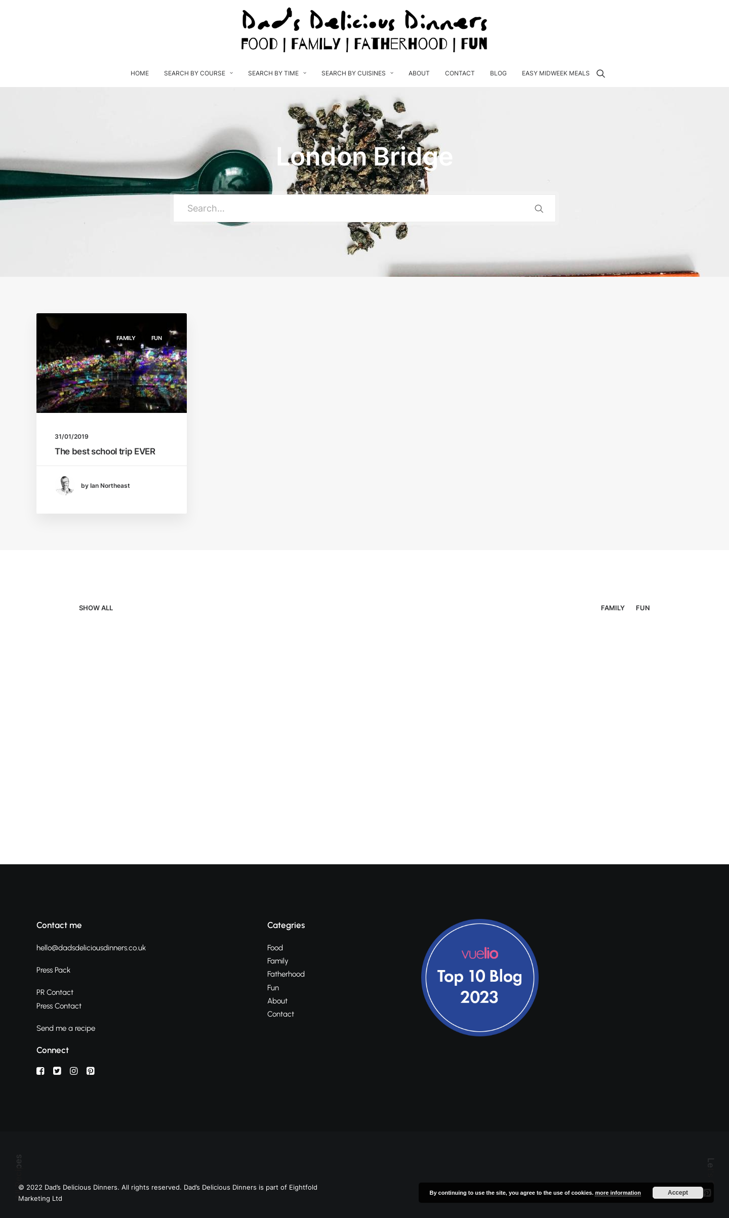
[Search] (600, 73)
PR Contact (54, 992)
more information (617, 1193)
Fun (156, 338)
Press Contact (59, 1006)
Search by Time (277, 73)
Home (140, 73)
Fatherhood (286, 974)
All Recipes (18, 1177)
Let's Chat (711, 1179)
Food (275, 947)
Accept (678, 1192)
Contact (460, 73)
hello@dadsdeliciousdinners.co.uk (91, 947)
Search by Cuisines (357, 73)
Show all (96, 608)
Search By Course (198, 73)
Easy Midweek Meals (556, 73)
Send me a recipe (65, 1028)
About (419, 73)
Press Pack (53, 970)
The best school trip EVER (105, 451)
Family (126, 338)
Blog (498, 73)
